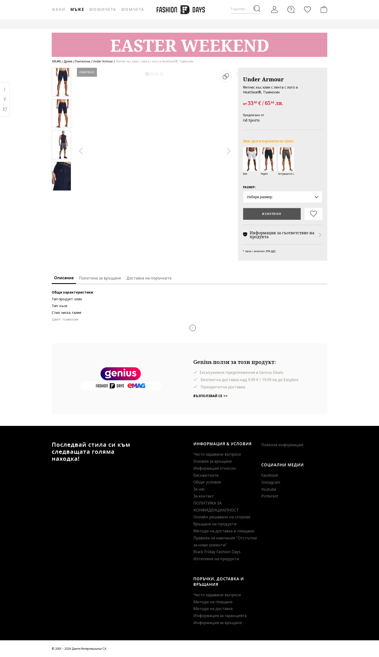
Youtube (268, 489)
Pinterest (269, 496)
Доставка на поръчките (149, 278)
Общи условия (207, 482)
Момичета (102, 10)
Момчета (132, 10)
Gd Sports (251, 120)
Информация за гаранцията (220, 615)
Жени (59, 10)
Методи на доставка (213, 608)
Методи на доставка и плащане (223, 531)
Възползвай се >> (210, 395)
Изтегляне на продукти (216, 558)
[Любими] (307, 9)
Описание (64, 278)
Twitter (4, 109)
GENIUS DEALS (268, 24)
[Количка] (323, 9)
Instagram (270, 482)
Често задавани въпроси (217, 454)
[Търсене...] (245, 9)
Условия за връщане (212, 461)
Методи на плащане (213, 601)
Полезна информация (282, 444)
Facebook (269, 475)
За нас (199, 489)
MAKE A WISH (297, 24)
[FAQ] (291, 9)
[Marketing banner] (189, 42)
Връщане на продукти (215, 524)
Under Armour (263, 79)
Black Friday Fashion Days (217, 551)
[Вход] (274, 9)
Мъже (77, 10)
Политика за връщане (100, 278)
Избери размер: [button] (283, 197)
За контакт (203, 496)
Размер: (249, 187)
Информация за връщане (217, 622)
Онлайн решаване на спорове (221, 517)
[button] (193, 328)
